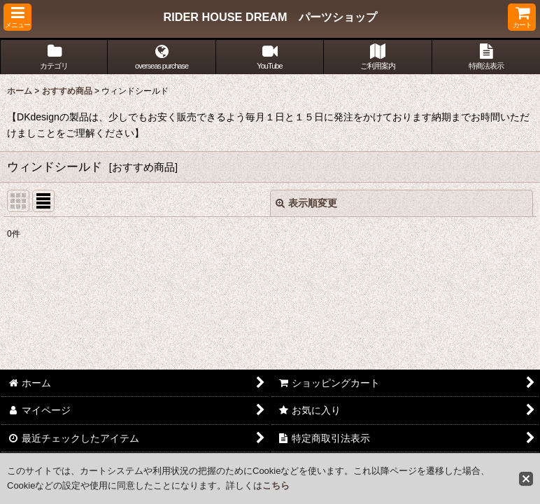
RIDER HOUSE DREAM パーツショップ (269, 16)
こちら (276, 485)
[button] (17, 17)
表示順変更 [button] (306, 203)
